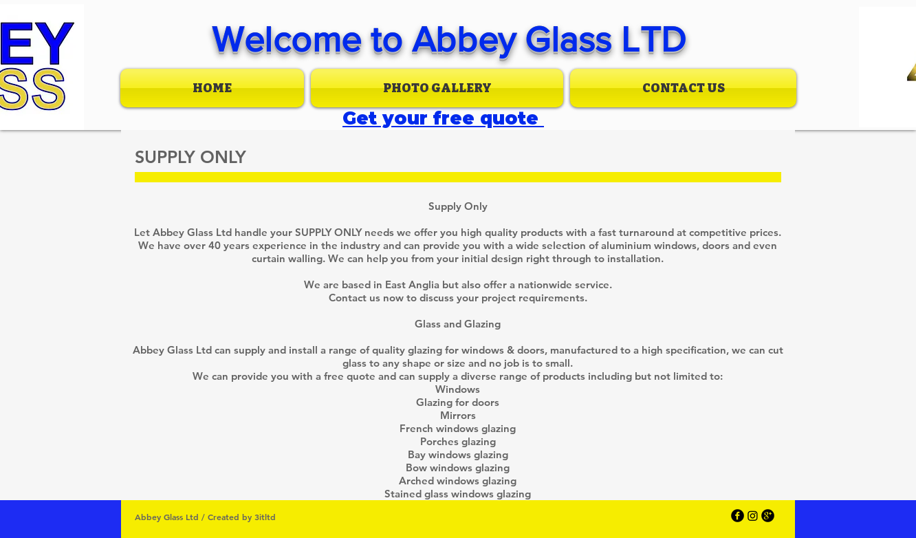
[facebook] (737, 515)
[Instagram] (752, 515)
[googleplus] (767, 515)
